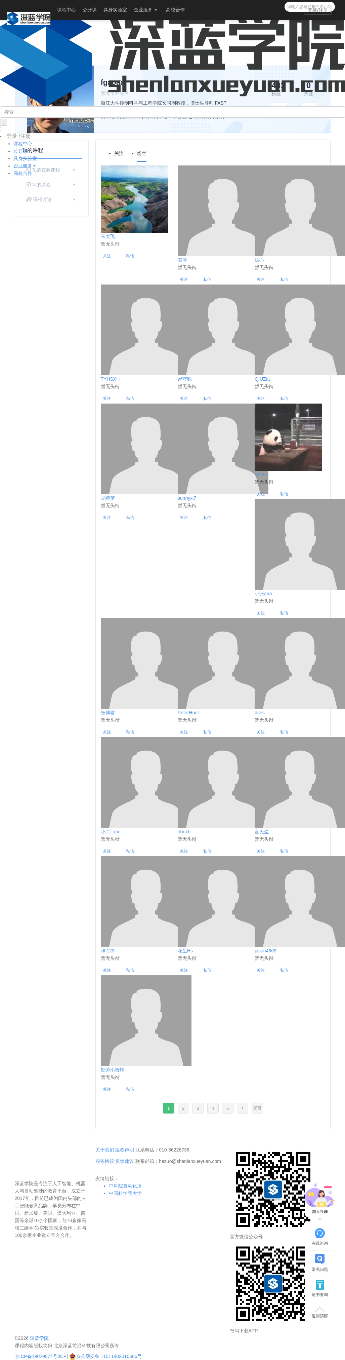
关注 (107, 256)
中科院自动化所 (125, 1185)
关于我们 (104, 1150)
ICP (63, 1356)
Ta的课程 (51, 184)
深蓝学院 (39, 1338)
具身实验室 (115, 9)
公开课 (90, 9)
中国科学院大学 (125, 1193)
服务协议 (104, 1161)
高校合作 (175, 9)
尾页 (257, 1108)
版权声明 (124, 1150)
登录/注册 (318, 10)
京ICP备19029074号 (36, 1356)
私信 (130, 256)
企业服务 (145, 9)
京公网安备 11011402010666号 (105, 1356)
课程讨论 (51, 199)
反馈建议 (124, 1161)
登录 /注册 (18, 136)
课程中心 (66, 9)
